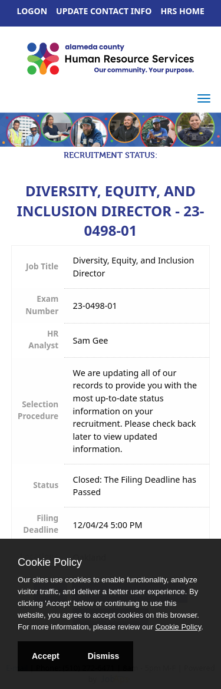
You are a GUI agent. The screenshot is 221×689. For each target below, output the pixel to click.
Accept (46, 656)
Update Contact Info (103, 11)
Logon (32, 11)
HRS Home (183, 11)
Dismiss (104, 656)
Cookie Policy (50, 562)
